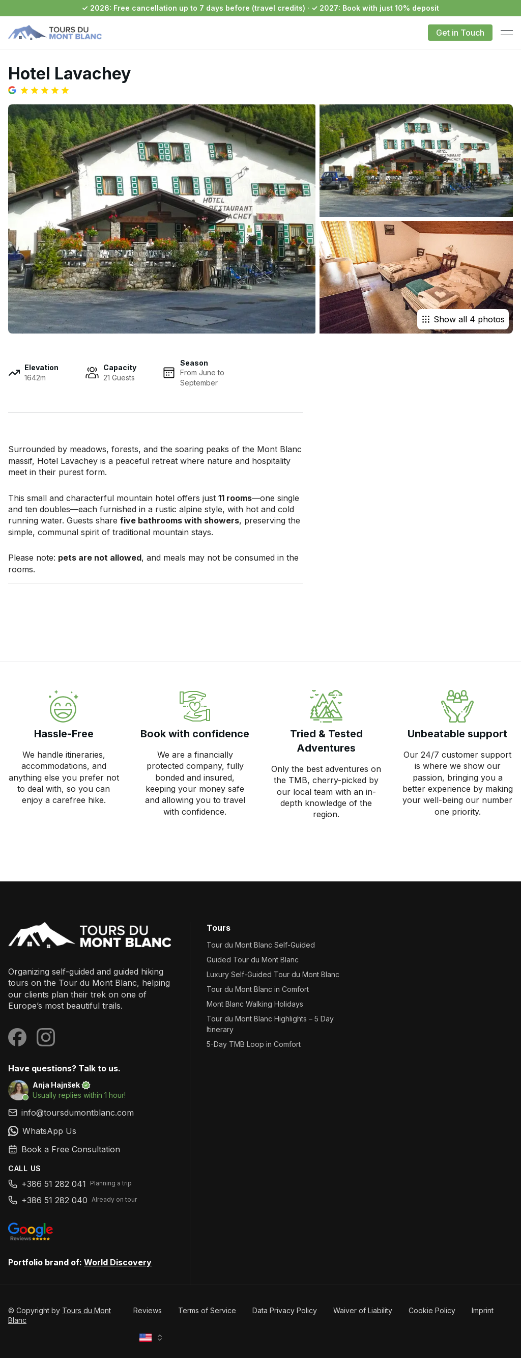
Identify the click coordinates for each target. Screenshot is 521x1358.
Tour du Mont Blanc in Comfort (258, 989)
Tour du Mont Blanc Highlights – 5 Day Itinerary (270, 1024)
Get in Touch (460, 32)
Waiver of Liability (362, 1310)
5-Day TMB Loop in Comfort (254, 1044)
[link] (90, 1131)
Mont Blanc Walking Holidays (255, 1004)
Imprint (483, 1310)
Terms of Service (207, 1310)
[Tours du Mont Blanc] (90, 936)
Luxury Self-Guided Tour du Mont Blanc (273, 974)
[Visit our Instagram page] (46, 1037)
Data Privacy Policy (284, 1310)
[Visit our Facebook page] (17, 1037)
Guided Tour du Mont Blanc (253, 959)
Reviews (147, 1310)
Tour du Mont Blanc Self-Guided (261, 944)
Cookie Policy (432, 1310)
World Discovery (118, 1262)
